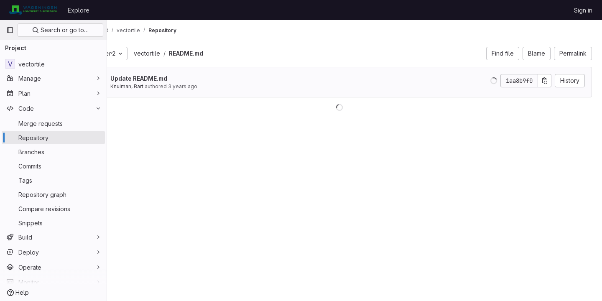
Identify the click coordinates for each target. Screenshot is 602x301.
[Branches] (53, 151)
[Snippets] (53, 223)
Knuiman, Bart (157, 86)
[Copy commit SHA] (544, 80)
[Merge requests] (53, 123)
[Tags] (53, 180)
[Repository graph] (53, 194)
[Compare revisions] (53, 208)
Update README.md (169, 78)
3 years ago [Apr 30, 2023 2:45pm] (213, 86)
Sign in (583, 10)
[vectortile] (53, 64)
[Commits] (53, 166)
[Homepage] (33, 10)
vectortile (177, 53)
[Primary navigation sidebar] (10, 30)
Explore (78, 10)
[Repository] (53, 137)
